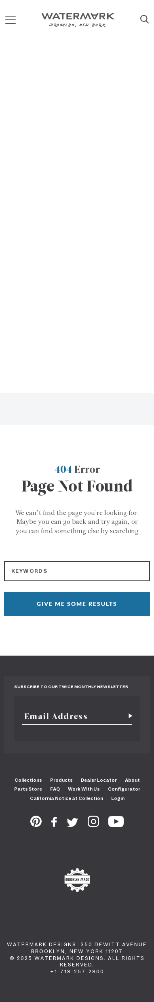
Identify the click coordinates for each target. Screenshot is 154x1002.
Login (117, 798)
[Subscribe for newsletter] (127, 716)
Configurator (124, 789)
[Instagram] (93, 824)
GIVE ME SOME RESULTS (77, 604)
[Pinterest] (36, 824)
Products (61, 780)
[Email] (72, 716)
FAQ (55, 789)
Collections (28, 780)
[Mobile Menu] (10, 20)
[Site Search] (144, 20)
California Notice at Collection (66, 798)
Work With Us (84, 789)
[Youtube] (116, 824)
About (132, 780)
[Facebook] (54, 824)
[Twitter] (72, 824)
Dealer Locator (99, 780)
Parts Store (28, 789)
